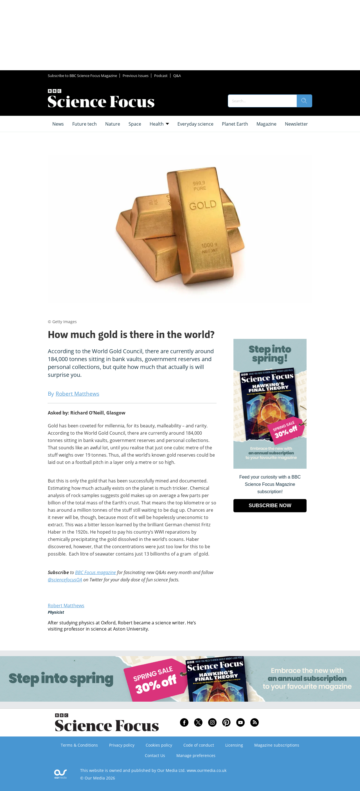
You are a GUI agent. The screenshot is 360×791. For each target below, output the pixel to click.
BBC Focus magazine (95, 572)
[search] (304, 100)
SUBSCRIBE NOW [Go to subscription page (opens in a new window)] (270, 505)
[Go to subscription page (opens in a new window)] (270, 467)
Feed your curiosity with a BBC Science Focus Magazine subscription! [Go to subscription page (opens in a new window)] (270, 484)
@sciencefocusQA (65, 580)
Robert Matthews (66, 605)
